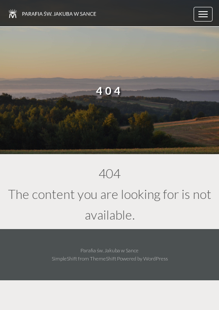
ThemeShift (103, 258)
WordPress (155, 258)
